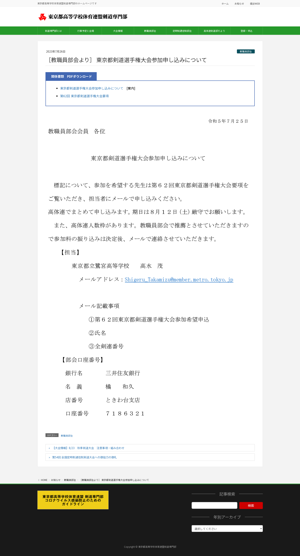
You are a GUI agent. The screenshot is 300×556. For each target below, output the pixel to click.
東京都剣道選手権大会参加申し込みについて (91, 88)
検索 (251, 505)
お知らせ (239, 3)
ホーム (225, 3)
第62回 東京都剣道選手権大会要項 (84, 95)
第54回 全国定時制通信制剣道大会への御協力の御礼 (84, 457)
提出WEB (255, 3)
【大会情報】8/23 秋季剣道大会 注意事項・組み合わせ (88, 448)
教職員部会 (246, 51)
